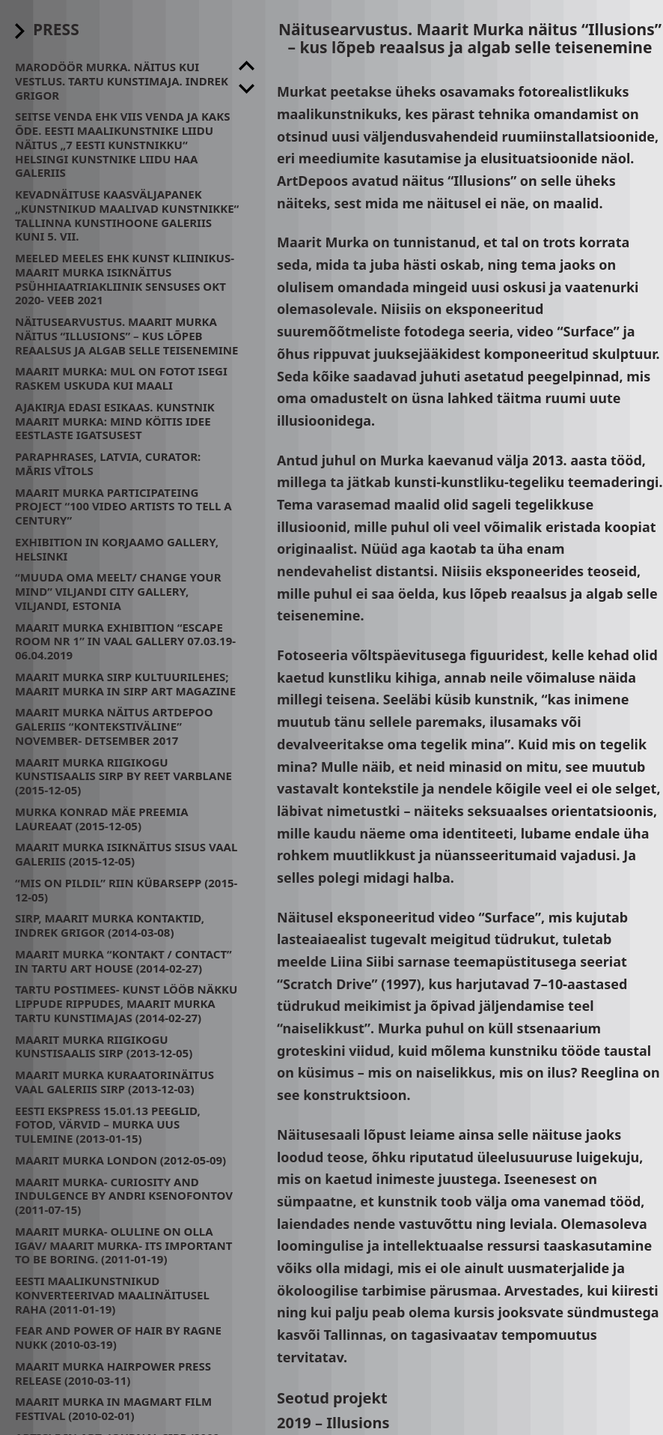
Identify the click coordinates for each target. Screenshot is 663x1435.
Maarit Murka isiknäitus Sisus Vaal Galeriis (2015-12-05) (126, 853)
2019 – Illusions (333, 1423)
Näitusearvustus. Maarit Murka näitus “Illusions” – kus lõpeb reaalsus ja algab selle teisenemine (126, 335)
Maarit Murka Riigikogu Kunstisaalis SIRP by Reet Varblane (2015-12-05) (123, 776)
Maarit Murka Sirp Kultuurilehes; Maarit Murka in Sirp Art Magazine (125, 683)
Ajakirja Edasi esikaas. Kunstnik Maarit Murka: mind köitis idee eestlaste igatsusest (115, 421)
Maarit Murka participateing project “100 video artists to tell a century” (123, 506)
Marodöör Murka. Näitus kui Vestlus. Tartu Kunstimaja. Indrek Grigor (121, 81)
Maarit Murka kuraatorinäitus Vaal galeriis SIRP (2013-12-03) (114, 1081)
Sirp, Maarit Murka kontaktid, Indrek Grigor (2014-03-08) (109, 925)
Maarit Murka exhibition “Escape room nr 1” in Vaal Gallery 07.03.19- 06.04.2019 (125, 641)
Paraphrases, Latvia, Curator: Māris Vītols (108, 463)
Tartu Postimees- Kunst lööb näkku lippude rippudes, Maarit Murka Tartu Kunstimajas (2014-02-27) (126, 1003)
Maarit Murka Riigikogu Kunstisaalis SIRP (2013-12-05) (103, 1046)
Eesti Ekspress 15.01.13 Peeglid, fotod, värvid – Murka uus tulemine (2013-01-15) (108, 1125)
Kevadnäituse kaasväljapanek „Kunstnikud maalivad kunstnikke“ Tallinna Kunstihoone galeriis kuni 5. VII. (127, 215)
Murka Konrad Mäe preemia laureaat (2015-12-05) (102, 818)
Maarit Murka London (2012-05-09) (120, 1159)
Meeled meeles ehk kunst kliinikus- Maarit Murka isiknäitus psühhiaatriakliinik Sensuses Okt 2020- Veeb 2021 (124, 278)
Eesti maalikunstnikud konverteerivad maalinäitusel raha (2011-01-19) (112, 1295)
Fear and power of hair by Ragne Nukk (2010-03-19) (118, 1337)
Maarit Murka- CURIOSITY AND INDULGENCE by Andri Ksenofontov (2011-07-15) (124, 1196)
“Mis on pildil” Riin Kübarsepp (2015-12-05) (126, 889)
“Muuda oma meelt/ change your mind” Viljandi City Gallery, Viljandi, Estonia (118, 591)
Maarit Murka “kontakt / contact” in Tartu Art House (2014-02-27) (123, 961)
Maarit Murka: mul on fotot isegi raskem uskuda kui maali (121, 378)
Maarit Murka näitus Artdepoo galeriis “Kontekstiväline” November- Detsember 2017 (114, 726)
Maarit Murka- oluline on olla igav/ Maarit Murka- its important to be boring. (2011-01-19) (123, 1245)
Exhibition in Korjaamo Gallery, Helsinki (117, 549)
